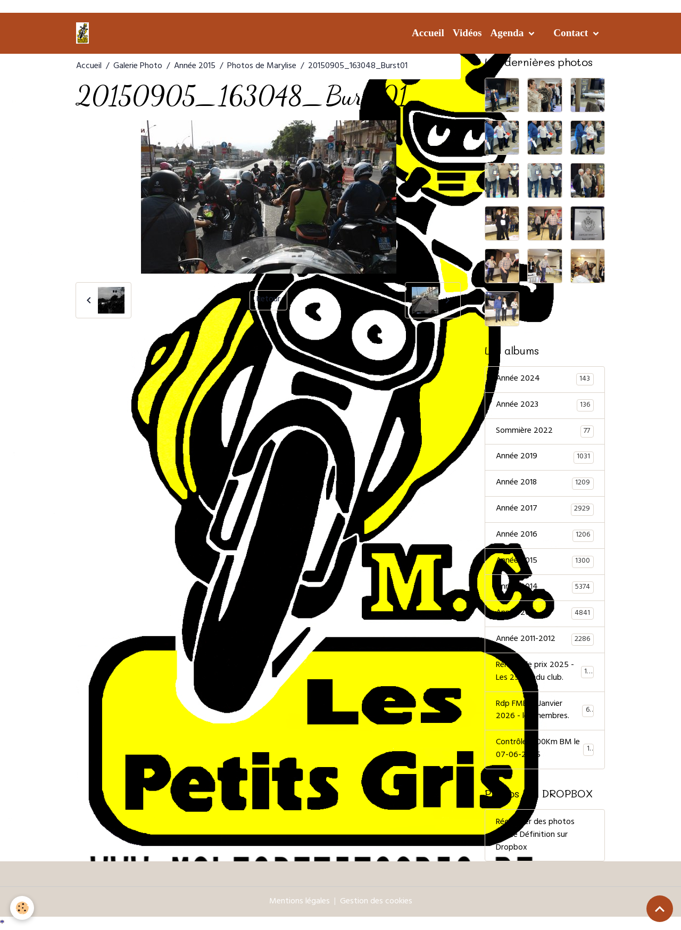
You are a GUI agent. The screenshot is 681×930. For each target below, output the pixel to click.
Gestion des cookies (376, 902)
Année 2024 (545, 380)
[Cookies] (23, 908)
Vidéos (467, 32)
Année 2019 (545, 458)
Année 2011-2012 (545, 640)
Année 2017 (545, 510)
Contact (572, 32)
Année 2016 (545, 536)
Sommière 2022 (545, 432)
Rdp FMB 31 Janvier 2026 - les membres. (545, 711)
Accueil (428, 32)
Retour (268, 300)
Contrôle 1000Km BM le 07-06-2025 (545, 750)
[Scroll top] (659, 908)
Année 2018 (545, 484)
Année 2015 (194, 67)
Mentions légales (299, 903)
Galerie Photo (137, 67)
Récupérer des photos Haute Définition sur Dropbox (535, 836)
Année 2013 (545, 614)
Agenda (508, 32)
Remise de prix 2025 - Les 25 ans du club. (545, 673)
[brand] (84, 33)
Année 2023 (545, 406)
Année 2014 (545, 588)
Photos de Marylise (261, 67)
